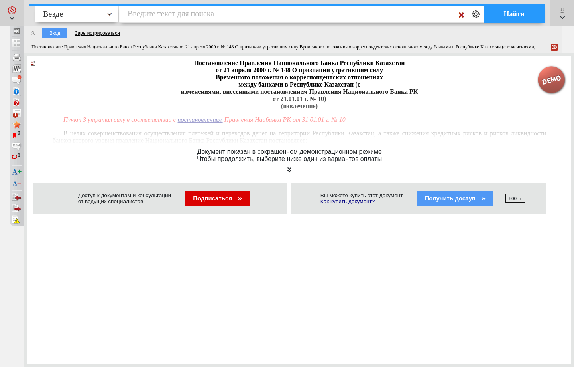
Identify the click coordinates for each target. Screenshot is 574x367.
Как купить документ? (347, 201)
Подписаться (217, 198)
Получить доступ (455, 198)
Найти (514, 14)
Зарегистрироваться (97, 33)
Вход (54, 33)
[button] (12, 13)
